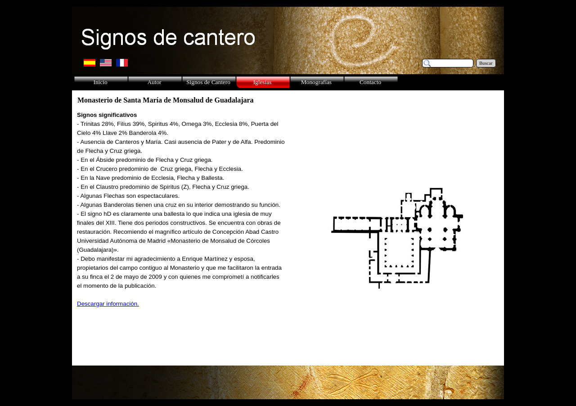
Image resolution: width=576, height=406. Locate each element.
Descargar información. (108, 303)
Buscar (486, 63)
